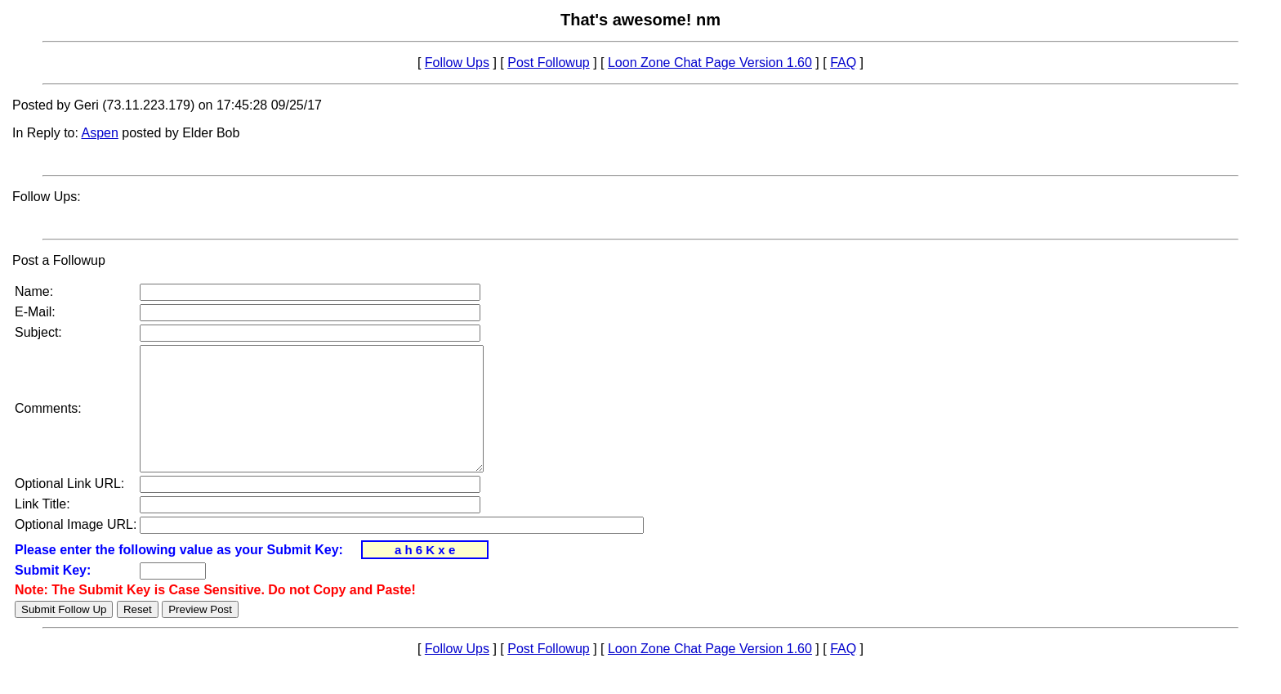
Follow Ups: (46, 197)
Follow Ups (457, 62)
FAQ (843, 62)
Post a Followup (58, 260)
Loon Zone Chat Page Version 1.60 (710, 62)
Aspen (100, 133)
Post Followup (548, 62)
